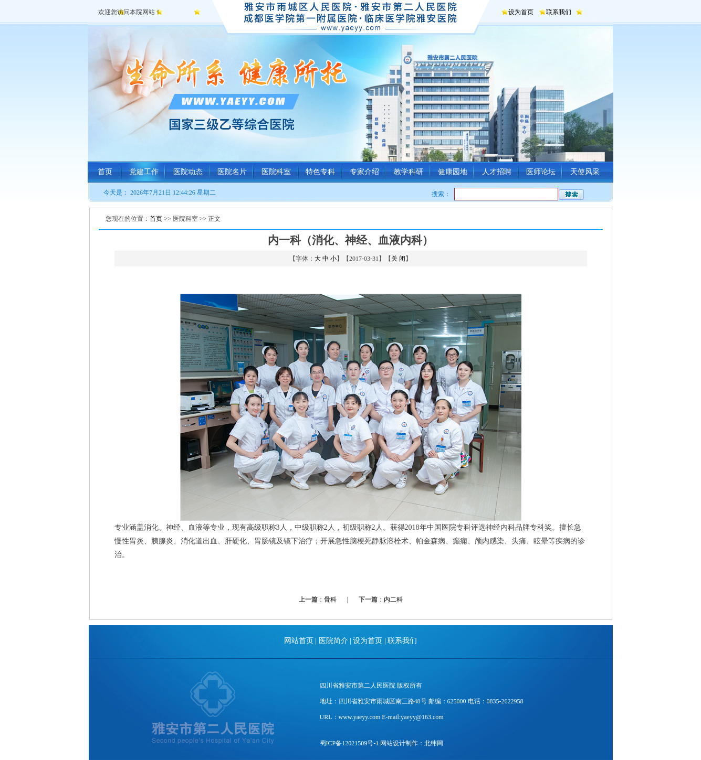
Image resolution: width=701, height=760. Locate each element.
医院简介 (333, 641)
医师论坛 (541, 172)
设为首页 (520, 12)
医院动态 (188, 172)
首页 (105, 172)
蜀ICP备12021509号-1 (349, 743)
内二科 (393, 599)
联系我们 (558, 12)
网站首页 (298, 641)
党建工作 (144, 172)
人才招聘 (496, 172)
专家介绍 (364, 172)
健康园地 (452, 172)
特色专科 (320, 172)
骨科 (330, 599)
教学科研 (408, 172)
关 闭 (398, 258)
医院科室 (276, 172)
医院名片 (232, 172)
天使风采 (585, 172)
